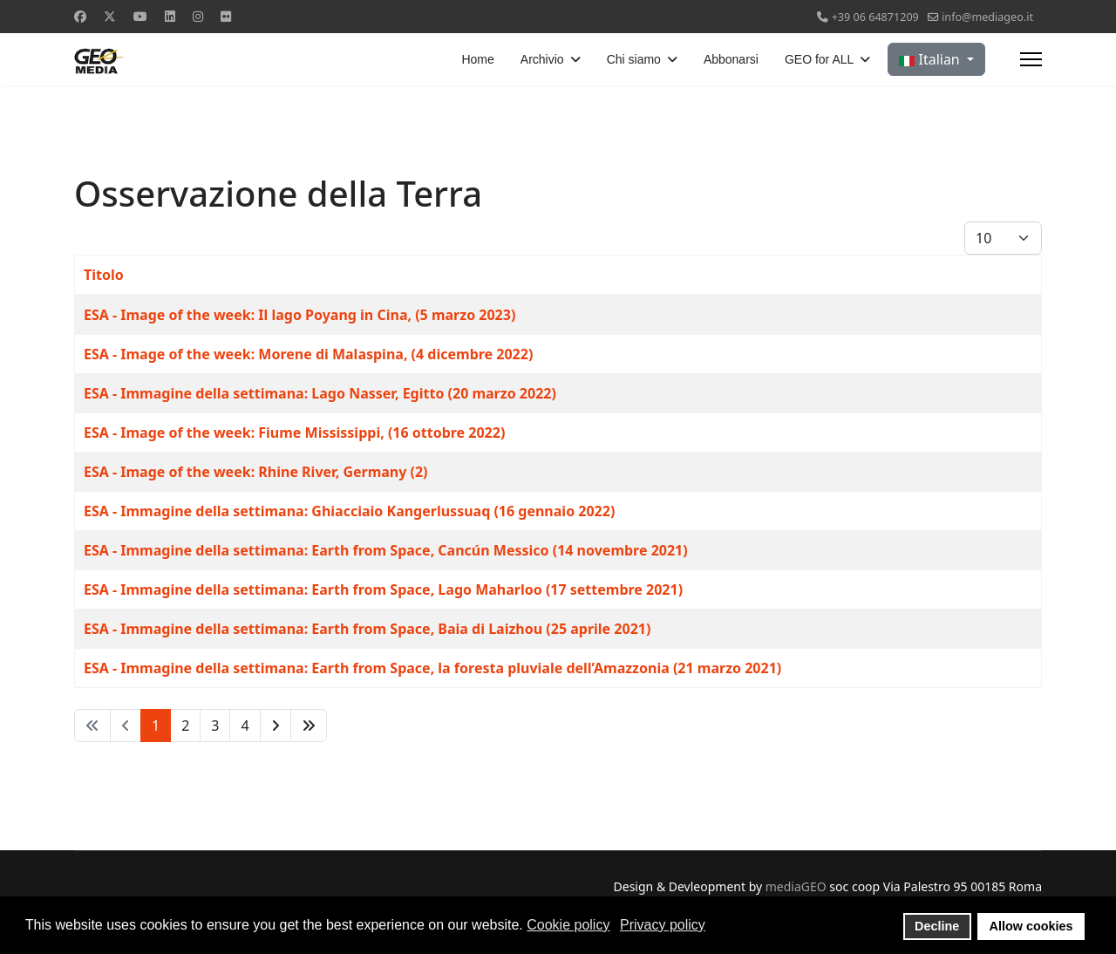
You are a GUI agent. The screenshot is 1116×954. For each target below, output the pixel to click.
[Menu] (1031, 59)
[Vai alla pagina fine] (308, 725)
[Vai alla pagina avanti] (275, 725)
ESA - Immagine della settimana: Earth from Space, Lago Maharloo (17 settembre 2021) (383, 589)
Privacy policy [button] (662, 924)
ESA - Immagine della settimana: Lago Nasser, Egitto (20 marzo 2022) (320, 393)
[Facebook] (80, 16)
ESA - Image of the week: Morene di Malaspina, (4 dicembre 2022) (308, 354)
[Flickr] (226, 16)
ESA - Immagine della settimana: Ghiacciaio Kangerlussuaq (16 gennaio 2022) (349, 511)
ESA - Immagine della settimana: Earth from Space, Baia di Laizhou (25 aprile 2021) (367, 628)
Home (477, 59)
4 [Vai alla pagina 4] (244, 725)
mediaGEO (796, 886)
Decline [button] (937, 926)
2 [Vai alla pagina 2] (185, 725)
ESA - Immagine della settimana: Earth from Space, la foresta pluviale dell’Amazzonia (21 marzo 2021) (432, 668)
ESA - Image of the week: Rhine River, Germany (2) (256, 471)
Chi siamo (634, 59)
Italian (931, 59)
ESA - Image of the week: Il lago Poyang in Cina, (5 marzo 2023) (299, 314)
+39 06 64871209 (875, 17)
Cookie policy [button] (568, 924)
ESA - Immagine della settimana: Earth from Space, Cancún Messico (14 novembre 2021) (386, 550)
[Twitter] (110, 16)
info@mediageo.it (987, 17)
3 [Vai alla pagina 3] (215, 725)
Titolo (104, 274)
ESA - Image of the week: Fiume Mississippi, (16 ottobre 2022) (294, 432)
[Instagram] (198, 16)
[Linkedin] (170, 16)
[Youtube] (140, 16)
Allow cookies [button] (1031, 926)
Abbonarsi (731, 59)
